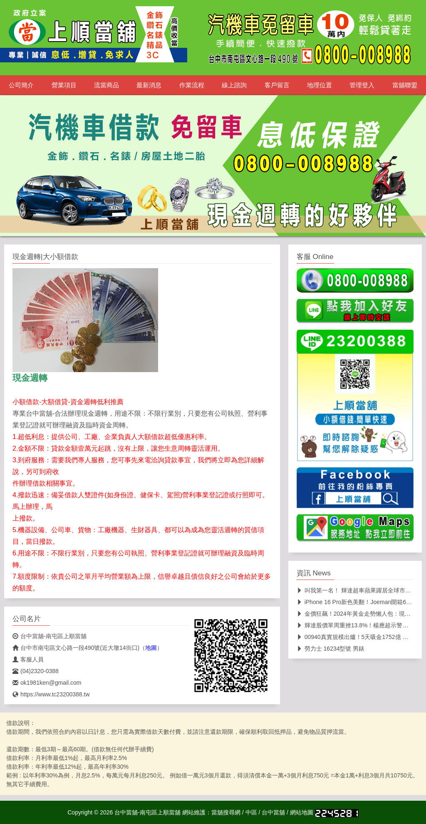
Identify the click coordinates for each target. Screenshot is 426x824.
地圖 (151, 647)
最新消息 (148, 85)
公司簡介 (21, 85)
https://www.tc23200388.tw (51, 694)
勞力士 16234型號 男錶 (331, 648)
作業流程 (191, 85)
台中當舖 (273, 812)
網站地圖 (301, 812)
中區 (251, 812)
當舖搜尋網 (225, 812)
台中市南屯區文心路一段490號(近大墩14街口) (75, 647)
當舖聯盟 (404, 85)
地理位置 (319, 85)
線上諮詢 (234, 85)
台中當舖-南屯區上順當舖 (49, 636)
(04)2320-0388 (35, 671)
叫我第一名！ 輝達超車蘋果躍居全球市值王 (357, 590)
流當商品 (106, 85)
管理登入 (361, 85)
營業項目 (64, 85)
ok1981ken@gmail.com (47, 682)
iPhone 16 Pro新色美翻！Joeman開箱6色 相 (358, 602)
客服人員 (28, 659)
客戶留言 (277, 85)
